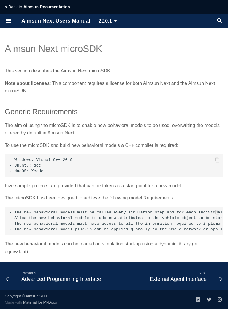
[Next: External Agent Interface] (185, 276)
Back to (37, 6)
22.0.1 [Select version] (105, 20)
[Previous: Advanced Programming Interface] (54, 276)
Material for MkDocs (40, 302)
